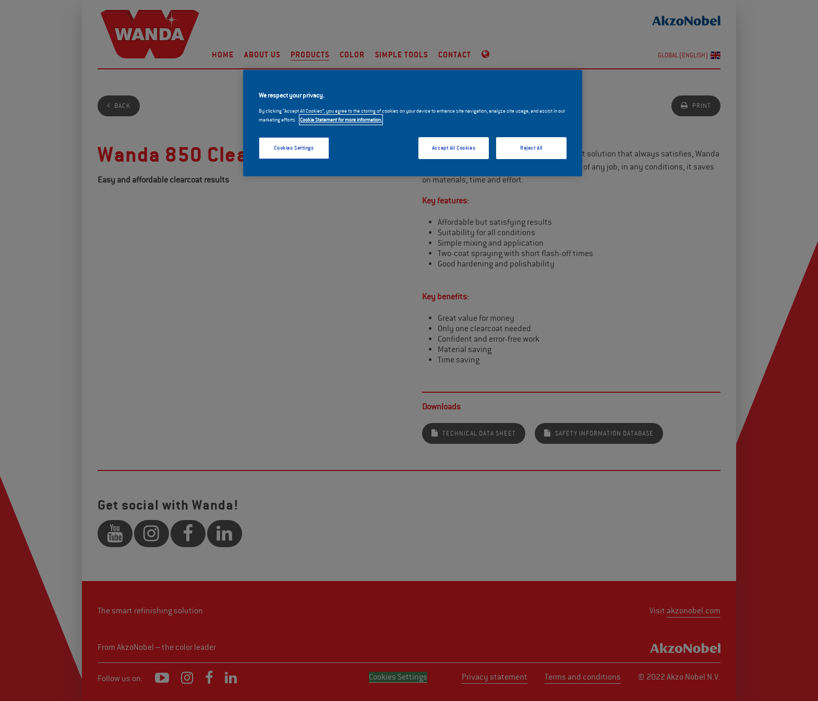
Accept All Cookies (453, 147)
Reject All (531, 147)
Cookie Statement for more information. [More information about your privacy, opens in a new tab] (341, 119)
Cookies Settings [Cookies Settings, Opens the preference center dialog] (294, 147)
